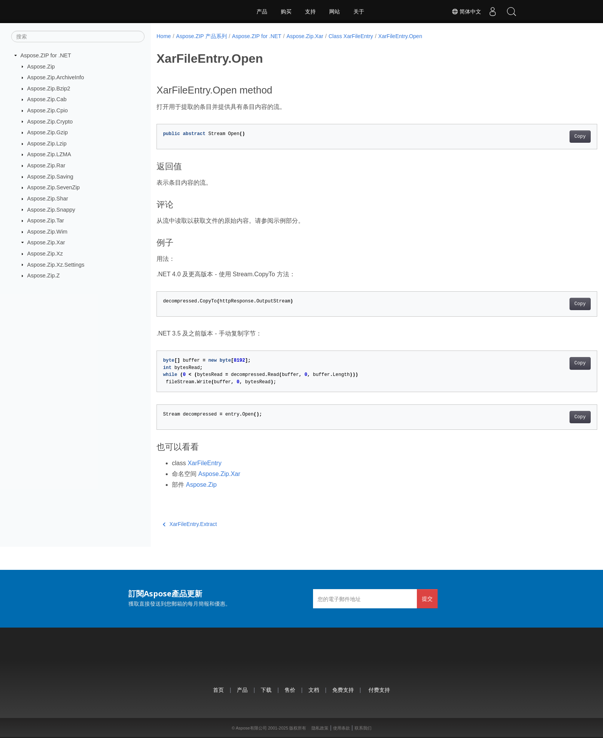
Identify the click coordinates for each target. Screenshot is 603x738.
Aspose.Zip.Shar (47, 198)
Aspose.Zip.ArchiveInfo (55, 77)
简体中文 (465, 11)
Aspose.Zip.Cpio (47, 110)
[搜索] (78, 36)
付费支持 (379, 689)
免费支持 (343, 689)
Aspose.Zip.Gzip (47, 132)
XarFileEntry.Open (400, 36)
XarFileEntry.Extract (190, 524)
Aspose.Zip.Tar (45, 220)
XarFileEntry (205, 463)
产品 (262, 11)
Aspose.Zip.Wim (47, 232)
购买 (286, 11)
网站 (334, 11)
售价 (290, 689)
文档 (313, 689)
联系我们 (363, 728)
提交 (427, 598)
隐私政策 (319, 728)
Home (164, 36)
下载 (266, 689)
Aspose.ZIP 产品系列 (201, 36)
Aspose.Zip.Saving (50, 177)
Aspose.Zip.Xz (45, 253)
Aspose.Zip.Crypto (50, 121)
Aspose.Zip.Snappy (51, 209)
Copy (549, 136)
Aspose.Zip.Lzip (47, 143)
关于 (358, 11)
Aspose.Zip (41, 66)
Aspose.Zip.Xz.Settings (56, 264)
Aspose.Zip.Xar (46, 242)
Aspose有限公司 (251, 728)
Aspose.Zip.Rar (46, 165)
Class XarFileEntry (350, 36)
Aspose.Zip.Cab (47, 99)
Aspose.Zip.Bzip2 (48, 88)
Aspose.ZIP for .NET (45, 55)
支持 (310, 11)
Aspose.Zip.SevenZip (53, 187)
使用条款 (341, 728)
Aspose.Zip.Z (43, 275)
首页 (218, 689)
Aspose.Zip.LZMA (49, 154)
